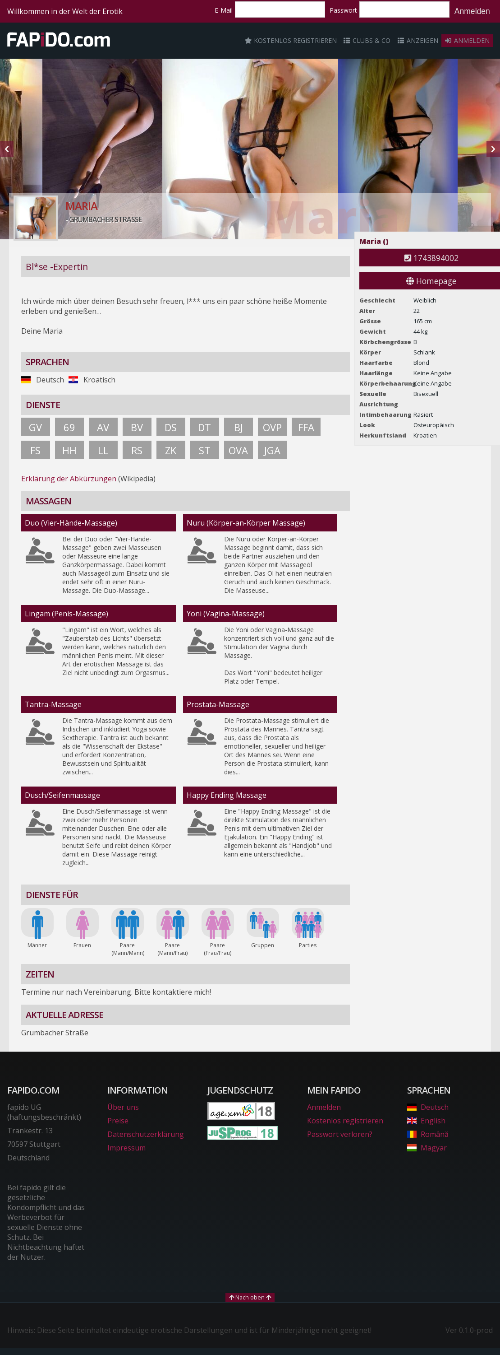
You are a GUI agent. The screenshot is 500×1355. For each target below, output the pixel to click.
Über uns (123, 1107)
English (426, 1121)
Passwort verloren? (339, 1134)
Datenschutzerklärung (145, 1134)
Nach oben (250, 1297)
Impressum (126, 1148)
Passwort (343, 10)
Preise (117, 1121)
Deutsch (427, 1107)
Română (427, 1134)
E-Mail (224, 10)
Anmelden (472, 11)
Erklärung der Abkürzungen (68, 479)
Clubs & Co (367, 40)
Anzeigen (417, 40)
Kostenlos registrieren (291, 40)
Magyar (426, 1148)
